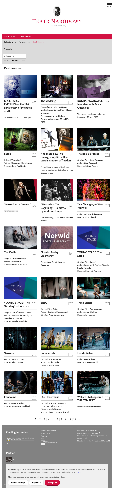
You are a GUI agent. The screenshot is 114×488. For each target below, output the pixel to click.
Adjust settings (18, 483)
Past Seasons (26, 36)
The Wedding (48, 101)
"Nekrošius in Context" (17, 204)
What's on (15, 36)
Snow (44, 303)
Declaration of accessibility (86, 431)
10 (74, 419)
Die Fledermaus (50, 397)
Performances (24, 42)
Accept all (52, 483)
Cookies (44, 436)
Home (6, 36)
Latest (6, 61)
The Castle (10, 252)
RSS (42, 439)
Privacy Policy (46, 433)
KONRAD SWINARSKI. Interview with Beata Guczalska (90, 104)
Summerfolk (48, 353)
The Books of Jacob (88, 154)
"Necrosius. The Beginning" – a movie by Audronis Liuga (53, 208)
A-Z (23, 61)
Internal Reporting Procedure (87, 433)
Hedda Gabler (85, 353)
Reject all (36, 483)
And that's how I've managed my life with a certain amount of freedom (56, 157)
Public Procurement (48, 431)
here (79, 472)
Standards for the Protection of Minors (92, 441)
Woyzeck (9, 353)
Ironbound (10, 397)
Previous (15, 61)
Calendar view (10, 42)
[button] (109, 4)
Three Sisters (84, 303)
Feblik (7, 154)
